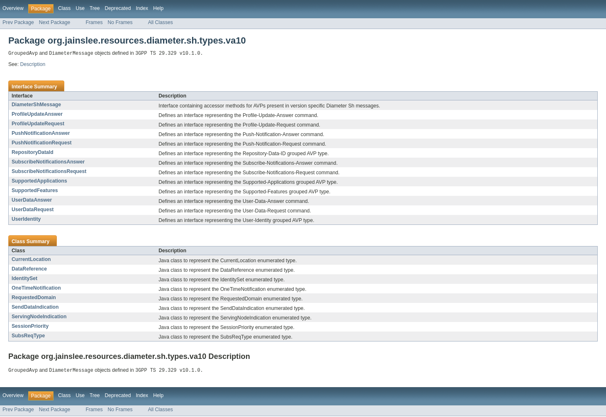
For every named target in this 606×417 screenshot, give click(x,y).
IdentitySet (24, 279)
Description (32, 65)
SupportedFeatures (35, 191)
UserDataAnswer (32, 200)
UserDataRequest (33, 210)
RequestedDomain (34, 298)
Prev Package (18, 22)
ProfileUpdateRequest (38, 124)
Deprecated (118, 8)
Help (158, 8)
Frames (93, 22)
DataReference (29, 269)
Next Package (55, 22)
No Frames (120, 22)
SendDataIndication (35, 307)
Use (80, 8)
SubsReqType (28, 336)
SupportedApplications (39, 181)
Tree (95, 8)
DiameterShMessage (36, 105)
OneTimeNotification (36, 288)
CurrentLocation (31, 260)
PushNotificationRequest (42, 143)
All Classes (160, 22)
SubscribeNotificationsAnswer (48, 162)
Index (142, 8)
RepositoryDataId (33, 153)
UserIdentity (26, 219)
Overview (13, 8)
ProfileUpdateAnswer (37, 114)
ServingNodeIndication (39, 317)
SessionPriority (30, 326)
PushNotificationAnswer (41, 134)
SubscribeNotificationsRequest (49, 172)
